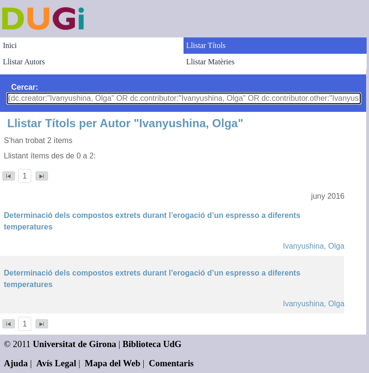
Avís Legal (56, 363)
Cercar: (24, 87)
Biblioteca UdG (152, 344)
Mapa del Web (112, 363)
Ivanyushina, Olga (313, 246)
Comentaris (171, 363)
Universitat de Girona (74, 344)
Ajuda (16, 363)
